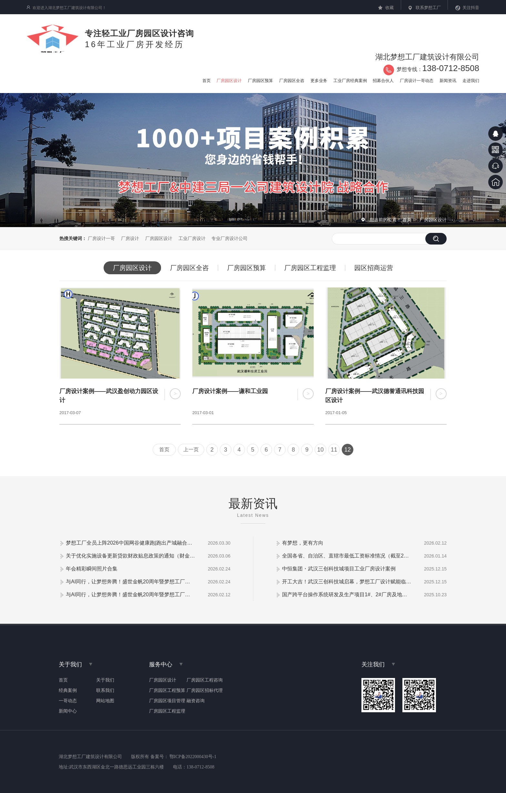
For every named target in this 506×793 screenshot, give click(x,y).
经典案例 (68, 690)
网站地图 (105, 701)
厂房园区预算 (246, 267)
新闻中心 (68, 711)
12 (347, 449)
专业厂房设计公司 (229, 238)
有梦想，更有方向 (302, 543)
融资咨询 (196, 701)
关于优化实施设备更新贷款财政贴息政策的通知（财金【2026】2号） (130, 555)
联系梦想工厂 (428, 7)
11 (334, 449)
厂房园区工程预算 (167, 690)
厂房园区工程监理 (310, 267)
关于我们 (105, 680)
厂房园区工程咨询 (205, 680)
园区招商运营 (373, 267)
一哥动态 (68, 701)
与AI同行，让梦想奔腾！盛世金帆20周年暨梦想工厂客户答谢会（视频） (130, 581)
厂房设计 (130, 238)
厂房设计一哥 (101, 238)
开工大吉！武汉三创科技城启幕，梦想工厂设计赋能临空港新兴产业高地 (346, 581)
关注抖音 (470, 7)
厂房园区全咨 (189, 267)
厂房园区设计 (433, 219)
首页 (407, 219)
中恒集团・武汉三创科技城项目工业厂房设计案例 (339, 568)
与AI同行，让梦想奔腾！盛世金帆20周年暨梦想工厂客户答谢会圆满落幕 (130, 594)
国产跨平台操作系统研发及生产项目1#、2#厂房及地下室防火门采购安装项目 (346, 594)
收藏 (389, 7)
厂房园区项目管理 (167, 701)
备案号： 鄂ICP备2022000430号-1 (183, 756)
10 (320, 449)
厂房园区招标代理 (205, 690)
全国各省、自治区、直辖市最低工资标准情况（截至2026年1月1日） (346, 555)
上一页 (191, 449)
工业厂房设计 (192, 238)
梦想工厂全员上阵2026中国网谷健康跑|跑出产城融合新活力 (130, 543)
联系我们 (105, 690)
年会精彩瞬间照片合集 (91, 568)
